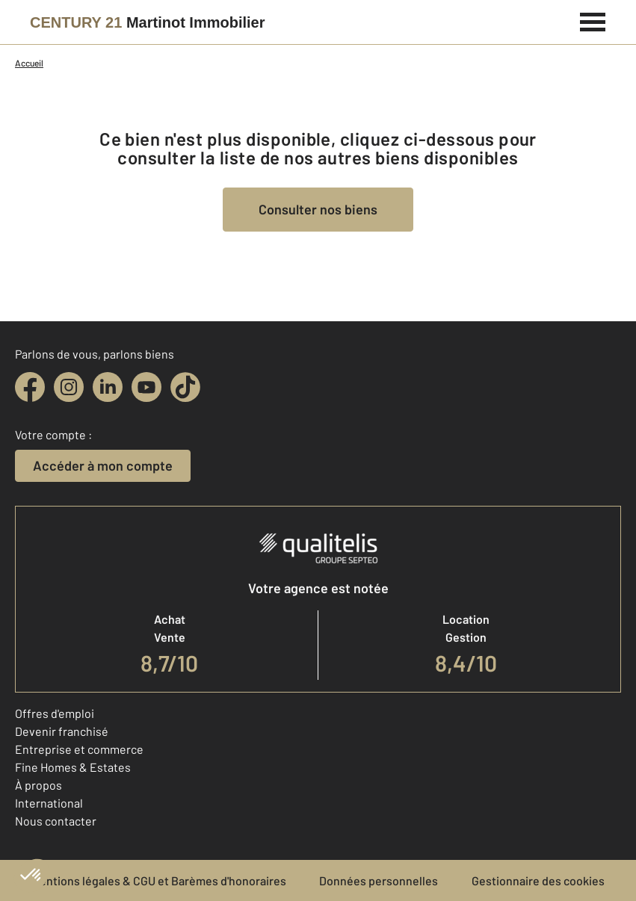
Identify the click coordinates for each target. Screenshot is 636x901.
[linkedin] (108, 387)
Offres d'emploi (54, 713)
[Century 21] (147, 22)
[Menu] (593, 20)
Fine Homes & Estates (73, 767)
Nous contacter (55, 821)
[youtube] (146, 387)
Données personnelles (378, 880)
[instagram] (69, 387)
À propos (38, 785)
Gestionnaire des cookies (538, 880)
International (49, 803)
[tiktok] (185, 387)
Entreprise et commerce (79, 749)
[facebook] (30, 387)
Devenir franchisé (61, 731)
